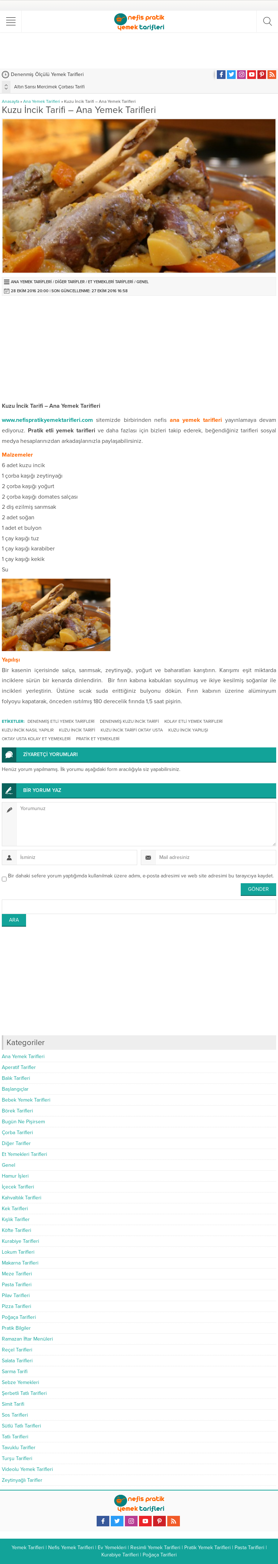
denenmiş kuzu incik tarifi (129, 721)
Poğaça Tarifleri (19, 1317)
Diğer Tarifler (70, 282)
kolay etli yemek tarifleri (193, 721)
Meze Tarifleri (17, 1274)
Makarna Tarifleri (20, 1263)
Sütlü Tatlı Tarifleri (21, 1426)
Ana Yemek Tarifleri (41, 101)
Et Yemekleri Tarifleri (110, 282)
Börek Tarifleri (17, 1111)
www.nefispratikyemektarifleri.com (47, 420)
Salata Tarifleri (17, 1361)
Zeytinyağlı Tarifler (22, 1480)
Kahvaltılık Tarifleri (21, 1198)
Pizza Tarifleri (16, 1306)
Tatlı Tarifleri (15, 1437)
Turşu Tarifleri (17, 1458)
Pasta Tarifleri (16, 1285)
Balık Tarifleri (16, 1078)
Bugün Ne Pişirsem (23, 1122)
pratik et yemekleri (97, 738)
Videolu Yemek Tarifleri (27, 1469)
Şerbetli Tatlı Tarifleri (24, 1393)
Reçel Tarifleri (17, 1350)
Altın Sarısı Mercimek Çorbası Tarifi (49, 87)
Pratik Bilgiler (16, 1328)
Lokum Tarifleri (18, 1252)
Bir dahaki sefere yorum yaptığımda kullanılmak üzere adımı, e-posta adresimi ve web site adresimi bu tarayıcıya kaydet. (141, 876)
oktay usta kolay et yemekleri (36, 738)
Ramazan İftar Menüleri (27, 1339)
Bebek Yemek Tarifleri (26, 1100)
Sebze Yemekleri (20, 1382)
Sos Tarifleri (15, 1415)
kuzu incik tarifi (77, 730)
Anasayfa (10, 101)
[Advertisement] (139, 50)
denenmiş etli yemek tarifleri (61, 721)
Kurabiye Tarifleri (20, 1241)
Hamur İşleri (15, 1176)
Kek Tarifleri (15, 1209)
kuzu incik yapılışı (188, 730)
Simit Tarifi (13, 1404)
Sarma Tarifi (15, 1371)
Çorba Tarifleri (17, 1132)
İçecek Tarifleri (18, 1187)
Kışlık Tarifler (16, 1219)
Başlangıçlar (15, 1089)
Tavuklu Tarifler (18, 1448)
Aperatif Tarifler (19, 1067)
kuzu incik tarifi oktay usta (132, 730)
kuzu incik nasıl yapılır (28, 730)
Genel (142, 282)
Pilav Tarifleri (16, 1295)
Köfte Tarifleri (16, 1230)
